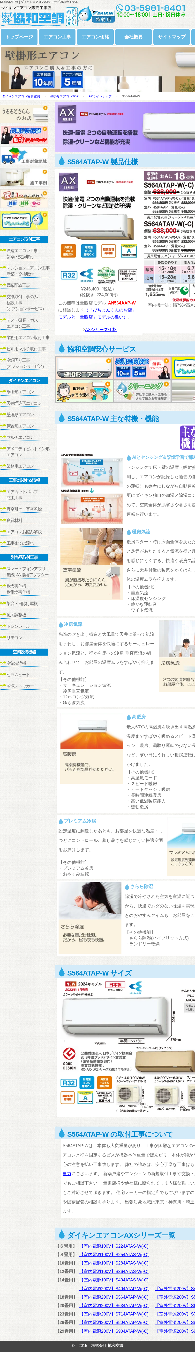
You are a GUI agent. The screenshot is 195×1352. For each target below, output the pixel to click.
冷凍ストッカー (20, 686)
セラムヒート (18, 674)
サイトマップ (172, 36)
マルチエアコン (20, 437)
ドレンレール (18, 626)
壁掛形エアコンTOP (64, 96)
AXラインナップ (100, 96)
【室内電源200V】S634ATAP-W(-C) (114, 1305)
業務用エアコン (20, 466)
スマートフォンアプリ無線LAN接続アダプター (27, 571)
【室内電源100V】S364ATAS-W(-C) (114, 1271)
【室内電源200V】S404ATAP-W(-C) (114, 1288)
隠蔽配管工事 (18, 285)
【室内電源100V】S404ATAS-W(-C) (114, 1280)
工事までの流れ (20, 543)
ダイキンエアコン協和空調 (21, 96)
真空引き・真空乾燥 (24, 509)
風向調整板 (16, 615)
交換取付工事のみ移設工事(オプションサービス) (25, 302)
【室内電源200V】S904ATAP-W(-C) (114, 1331)
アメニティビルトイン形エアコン (28, 451)
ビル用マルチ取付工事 (26, 349)
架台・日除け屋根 (22, 603)
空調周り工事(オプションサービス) (25, 363)
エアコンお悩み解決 (24, 531)
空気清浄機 (16, 663)
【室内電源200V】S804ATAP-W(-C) (114, 1322)
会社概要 (133, 36)
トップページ (19, 36)
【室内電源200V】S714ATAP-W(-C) (114, 1314)
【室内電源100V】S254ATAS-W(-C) (114, 1254)
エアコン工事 (57, 36)
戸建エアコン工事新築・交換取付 (22, 253)
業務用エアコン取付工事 (28, 337)
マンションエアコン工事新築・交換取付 (28, 271)
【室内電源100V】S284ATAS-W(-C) (114, 1263)
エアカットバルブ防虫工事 (22, 494)
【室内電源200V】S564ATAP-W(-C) (114, 1297)
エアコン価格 (95, 36)
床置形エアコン (20, 426)
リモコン (14, 637)
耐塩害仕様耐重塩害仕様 (18, 589)
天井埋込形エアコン (24, 403)
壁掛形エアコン (20, 392)
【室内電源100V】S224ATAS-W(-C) (114, 1246)
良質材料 (14, 520)
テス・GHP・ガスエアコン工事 (22, 323)
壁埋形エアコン (20, 414)
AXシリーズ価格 (101, 329)
